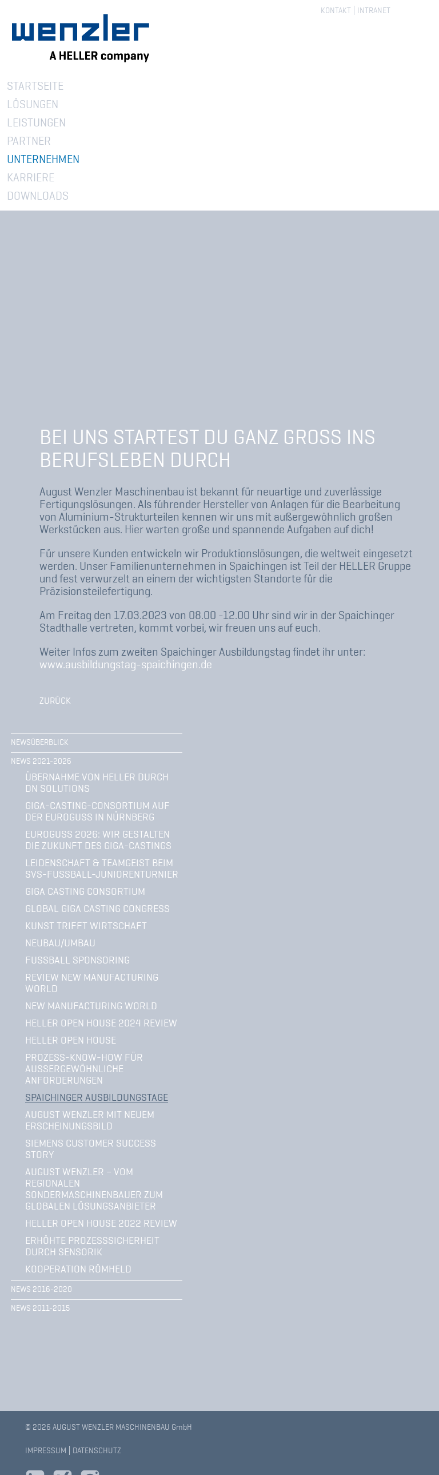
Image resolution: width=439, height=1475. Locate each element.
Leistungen (36, 122)
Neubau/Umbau (60, 943)
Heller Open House (70, 1040)
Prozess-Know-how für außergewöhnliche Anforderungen (84, 1069)
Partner (29, 140)
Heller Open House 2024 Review (101, 1023)
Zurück (55, 701)
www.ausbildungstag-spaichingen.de (125, 664)
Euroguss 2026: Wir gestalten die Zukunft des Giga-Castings (98, 839)
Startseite (35, 86)
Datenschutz (97, 1450)
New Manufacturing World (91, 1006)
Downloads (38, 195)
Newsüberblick (40, 742)
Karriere (30, 177)
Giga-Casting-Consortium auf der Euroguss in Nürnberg (97, 811)
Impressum (45, 1450)
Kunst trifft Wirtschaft (86, 925)
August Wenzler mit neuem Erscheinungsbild (89, 1120)
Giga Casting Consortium (85, 891)
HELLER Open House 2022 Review (101, 1223)
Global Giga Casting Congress (97, 908)
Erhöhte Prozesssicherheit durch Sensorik (92, 1246)
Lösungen (32, 104)
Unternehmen (43, 159)
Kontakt (336, 10)
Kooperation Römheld (78, 1269)
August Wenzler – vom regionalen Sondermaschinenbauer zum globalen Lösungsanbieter (94, 1189)
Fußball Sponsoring (77, 960)
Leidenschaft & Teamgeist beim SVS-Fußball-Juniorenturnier (101, 868)
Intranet (373, 10)
